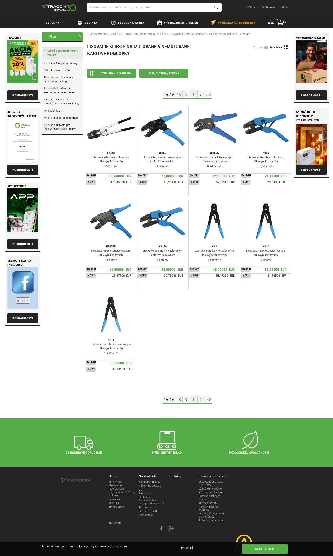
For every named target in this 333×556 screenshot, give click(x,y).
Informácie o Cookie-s (211, 492)
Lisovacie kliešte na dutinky (61, 63)
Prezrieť (187, 548)
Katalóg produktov (149, 481)
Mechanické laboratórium (116, 487)
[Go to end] (208, 94)
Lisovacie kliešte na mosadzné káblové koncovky (61, 101)
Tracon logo (145, 507)
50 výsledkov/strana (167, 73)
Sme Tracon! (116, 481)
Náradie (115, 33)
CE (140, 489)
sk (283, 7)
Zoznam (258, 47)
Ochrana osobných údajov (209, 498)
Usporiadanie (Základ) (111, 73)
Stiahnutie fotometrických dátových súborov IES (151, 500)
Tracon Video (116, 506)
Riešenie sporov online (211, 520)
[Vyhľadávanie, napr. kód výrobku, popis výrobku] (154, 7)
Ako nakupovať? (208, 503)
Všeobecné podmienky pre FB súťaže (211, 515)
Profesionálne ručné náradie (61, 117)
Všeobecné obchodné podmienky (211, 483)
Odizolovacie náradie (57, 70)
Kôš (271, 22)
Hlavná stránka (97, 33)
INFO (249, 7)
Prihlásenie (268, 7)
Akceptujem (265, 549)
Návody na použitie (150, 485)
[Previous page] (186, 94)
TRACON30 (115, 522)
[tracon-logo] (59, 7)
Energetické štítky (149, 511)
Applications (146, 515)
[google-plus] (170, 529)
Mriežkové (276, 47)
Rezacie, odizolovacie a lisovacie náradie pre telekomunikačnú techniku (60, 79)
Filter (52, 36)
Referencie (114, 499)
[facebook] (161, 529)
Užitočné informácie (210, 488)
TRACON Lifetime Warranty (208, 508)
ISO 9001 (114, 503)
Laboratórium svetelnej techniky (122, 494)
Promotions (145, 493)
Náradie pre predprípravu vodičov (145, 33)
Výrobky (53, 22)
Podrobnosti (311, 95)
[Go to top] (179, 94)
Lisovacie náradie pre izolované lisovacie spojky (60, 127)
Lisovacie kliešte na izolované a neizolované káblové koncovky (59, 91)
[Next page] (201, 94)
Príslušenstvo (52, 110)
